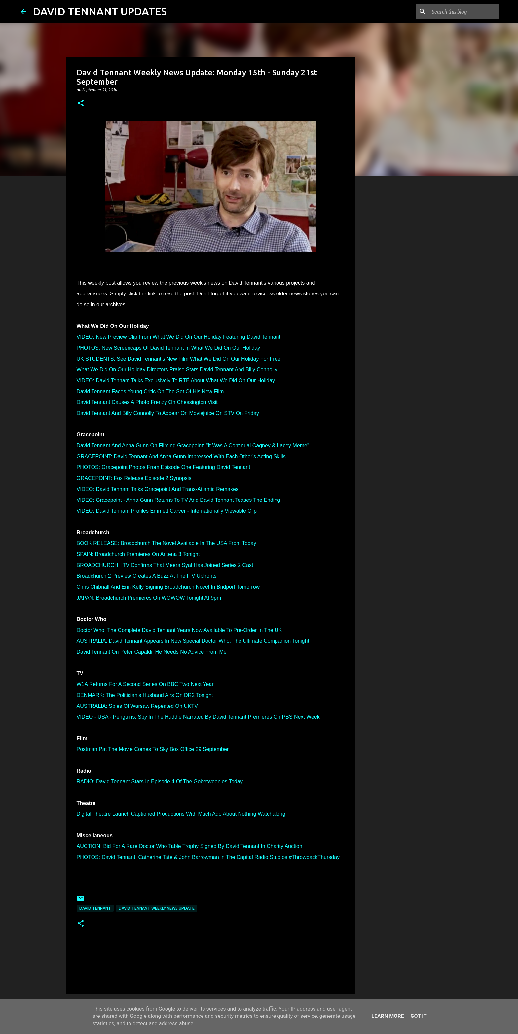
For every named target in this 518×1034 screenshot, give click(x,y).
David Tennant (95, 908)
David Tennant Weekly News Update (157, 908)
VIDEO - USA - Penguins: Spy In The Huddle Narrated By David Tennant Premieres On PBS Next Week (198, 717)
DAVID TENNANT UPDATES (100, 11)
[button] (81, 103)
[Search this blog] (464, 11)
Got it (418, 1016)
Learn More (387, 1016)
